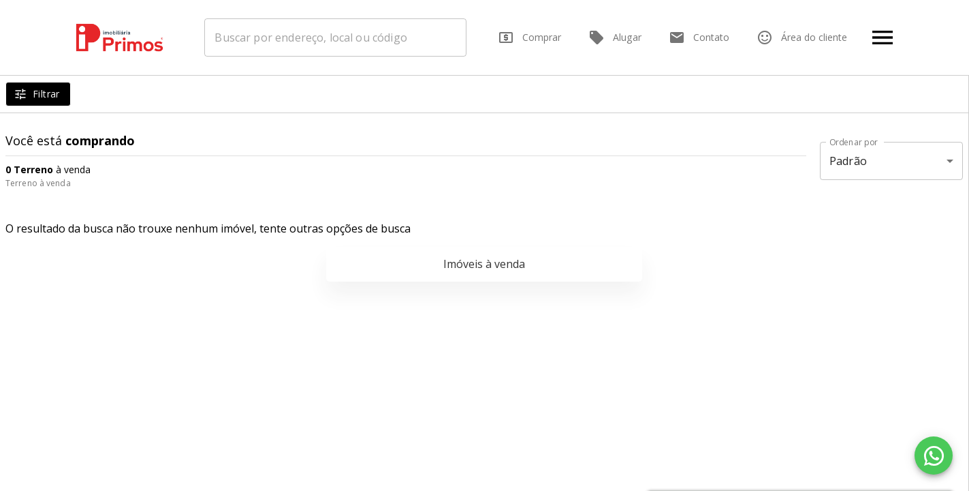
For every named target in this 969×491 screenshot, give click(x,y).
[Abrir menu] (882, 37)
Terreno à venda (38, 183)
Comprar (529, 37)
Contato (699, 37)
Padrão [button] (848, 160)
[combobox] (335, 37)
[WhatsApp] (934, 455)
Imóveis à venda (484, 263)
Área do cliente (802, 37)
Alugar (614, 37)
